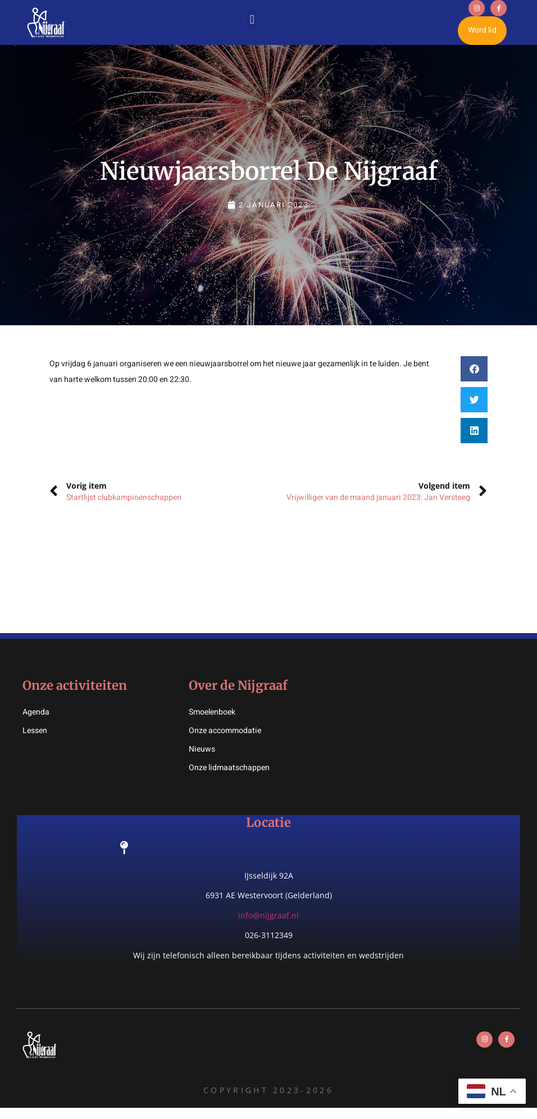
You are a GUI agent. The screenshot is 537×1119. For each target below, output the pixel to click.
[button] (252, 25)
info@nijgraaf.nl (268, 926)
